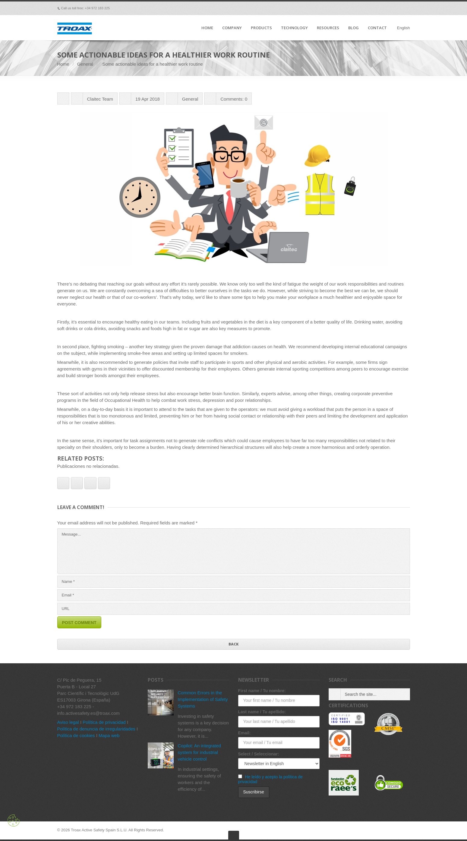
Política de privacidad (104, 722)
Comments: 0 (233, 99)
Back (233, 644)
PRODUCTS (261, 28)
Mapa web (109, 735)
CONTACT (377, 28)
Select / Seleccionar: (258, 754)
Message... (233, 551)
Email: (244, 732)
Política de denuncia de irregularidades (96, 728)
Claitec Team (100, 99)
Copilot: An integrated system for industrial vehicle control (199, 752)
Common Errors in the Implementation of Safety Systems (203, 699)
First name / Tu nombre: (262, 690)
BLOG (353, 28)
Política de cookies (76, 735)
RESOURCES (328, 28)
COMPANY (232, 28)
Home (63, 64)
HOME (207, 28)
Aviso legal (68, 722)
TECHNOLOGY (294, 28)
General (85, 64)
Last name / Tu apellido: (262, 711)
